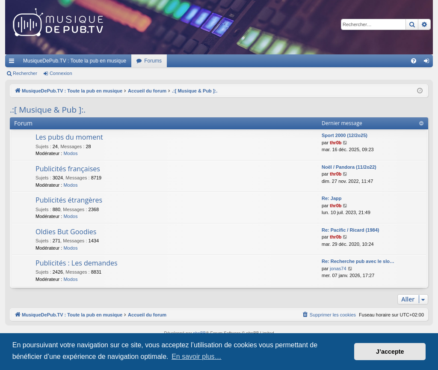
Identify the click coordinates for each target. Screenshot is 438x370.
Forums (153, 61)
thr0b (336, 142)
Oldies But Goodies (66, 231)
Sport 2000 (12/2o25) (344, 135)
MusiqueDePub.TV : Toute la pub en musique (74, 61)
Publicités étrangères (69, 200)
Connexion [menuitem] (428, 62)
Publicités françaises (68, 168)
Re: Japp (331, 198)
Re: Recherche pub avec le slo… (358, 261)
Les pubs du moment (69, 137)
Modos (70, 153)
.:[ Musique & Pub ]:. (48, 109)
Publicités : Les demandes (77, 263)
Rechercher (25, 73)
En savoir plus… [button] (197, 356)
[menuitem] (413, 60)
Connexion (61, 73)
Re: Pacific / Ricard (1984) (350, 230)
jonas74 (338, 268)
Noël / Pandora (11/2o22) (349, 167)
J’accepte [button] (390, 351)
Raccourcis (13, 62)
